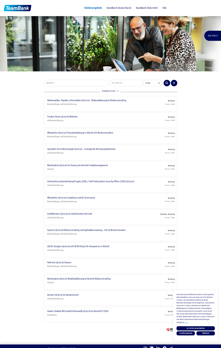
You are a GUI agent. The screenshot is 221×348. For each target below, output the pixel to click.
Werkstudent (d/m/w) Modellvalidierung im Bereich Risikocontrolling (78, 279)
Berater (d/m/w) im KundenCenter (63, 295)
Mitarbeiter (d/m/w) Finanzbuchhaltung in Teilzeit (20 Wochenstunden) (80, 133)
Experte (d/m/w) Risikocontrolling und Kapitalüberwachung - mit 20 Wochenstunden (86, 230)
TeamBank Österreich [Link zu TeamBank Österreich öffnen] (147, 8)
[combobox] (152, 83)
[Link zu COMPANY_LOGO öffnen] (17, 8)
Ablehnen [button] (205, 333)
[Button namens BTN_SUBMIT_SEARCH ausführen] (167, 83)
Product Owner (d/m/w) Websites (62, 117)
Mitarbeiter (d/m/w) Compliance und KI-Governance (71, 198)
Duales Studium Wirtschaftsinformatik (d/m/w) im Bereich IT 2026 (78, 311)
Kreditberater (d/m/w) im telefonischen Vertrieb (69, 214)
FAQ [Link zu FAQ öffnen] (164, 8)
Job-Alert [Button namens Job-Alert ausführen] (213, 36)
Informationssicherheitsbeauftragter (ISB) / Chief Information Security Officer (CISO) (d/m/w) (90, 182)
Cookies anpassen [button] (185, 333)
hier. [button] (186, 323)
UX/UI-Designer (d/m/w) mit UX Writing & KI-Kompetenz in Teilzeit (78, 246)
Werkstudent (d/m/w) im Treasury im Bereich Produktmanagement (77, 165)
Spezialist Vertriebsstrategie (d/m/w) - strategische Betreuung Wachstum (81, 149)
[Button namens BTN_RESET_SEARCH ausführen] (174, 83)
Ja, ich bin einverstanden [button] (196, 328)
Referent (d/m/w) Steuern (59, 263)
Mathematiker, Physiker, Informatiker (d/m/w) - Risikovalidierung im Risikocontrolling (86, 100)
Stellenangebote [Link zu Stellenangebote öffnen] (93, 8)
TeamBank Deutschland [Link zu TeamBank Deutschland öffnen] (119, 8)
